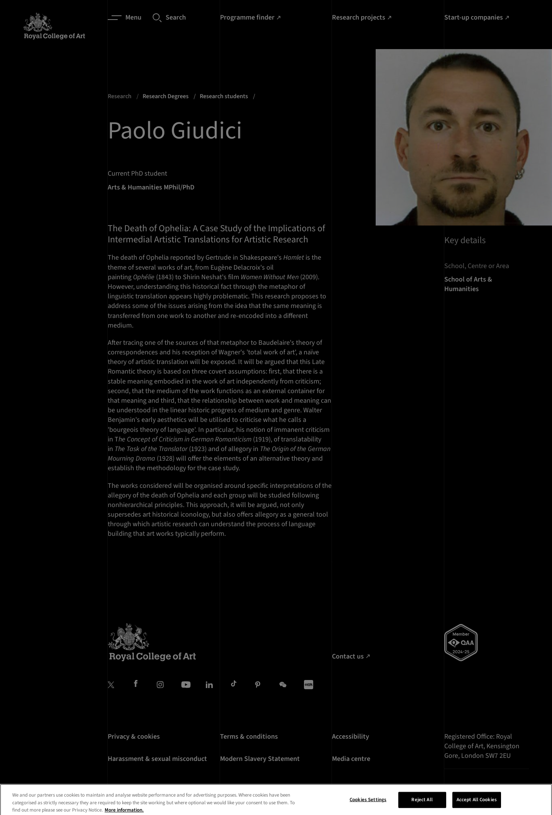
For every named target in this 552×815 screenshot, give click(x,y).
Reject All (421, 804)
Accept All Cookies (477, 804)
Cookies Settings (368, 804)
